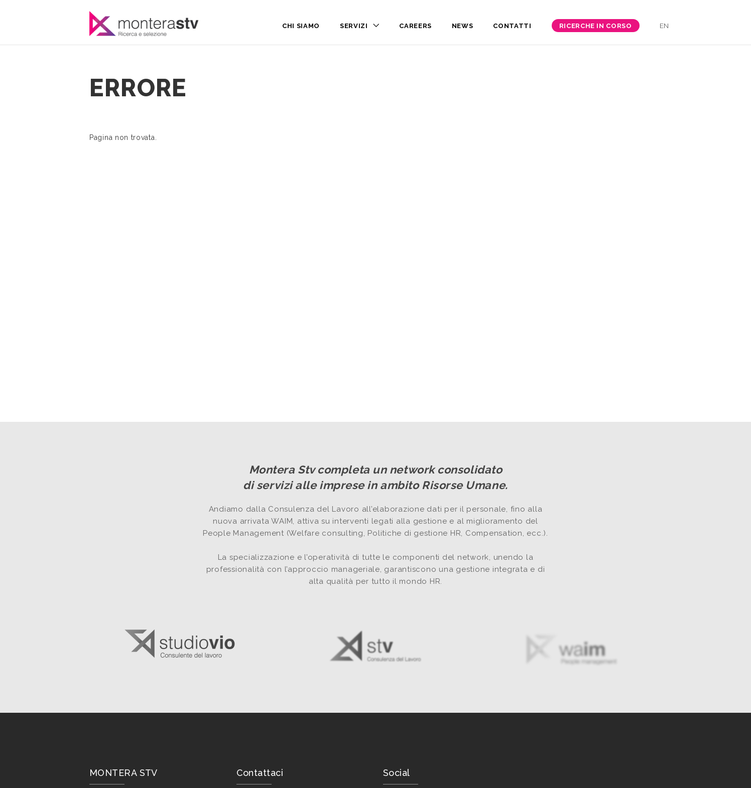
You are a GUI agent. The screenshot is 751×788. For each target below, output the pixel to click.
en (664, 26)
